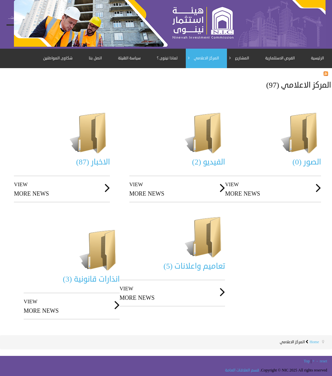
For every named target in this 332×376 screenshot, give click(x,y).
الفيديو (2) (208, 161)
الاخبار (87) (93, 161)
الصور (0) (306, 161)
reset (323, 361)
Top (307, 361)
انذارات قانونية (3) (91, 279)
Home (314, 342)
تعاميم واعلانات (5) (194, 266)
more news (62, 189)
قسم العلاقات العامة (242, 370)
